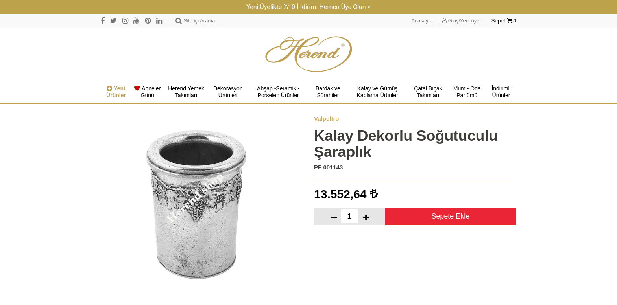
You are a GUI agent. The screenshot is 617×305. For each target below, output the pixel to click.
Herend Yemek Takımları (186, 92)
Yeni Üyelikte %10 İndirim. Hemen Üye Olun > (308, 7)
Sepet (503, 21)
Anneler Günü (147, 92)
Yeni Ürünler (116, 92)
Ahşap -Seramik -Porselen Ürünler (278, 92)
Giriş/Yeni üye (460, 21)
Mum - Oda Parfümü (467, 92)
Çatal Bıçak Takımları (428, 92)
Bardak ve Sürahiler (328, 92)
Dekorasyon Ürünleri (228, 92)
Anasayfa (421, 21)
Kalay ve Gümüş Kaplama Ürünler (377, 92)
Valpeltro (326, 118)
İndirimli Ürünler (500, 92)
